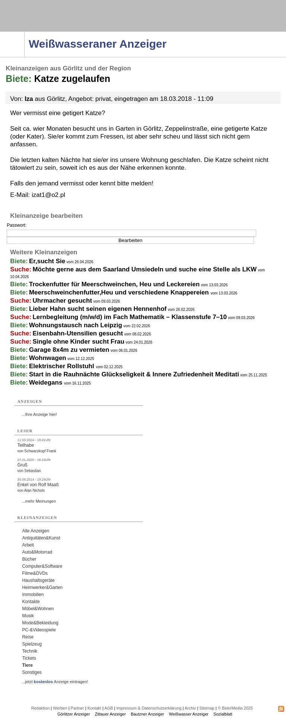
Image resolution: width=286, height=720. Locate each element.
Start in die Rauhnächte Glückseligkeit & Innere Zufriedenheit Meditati (134, 374)
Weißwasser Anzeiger (189, 714)
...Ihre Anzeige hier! (39, 414)
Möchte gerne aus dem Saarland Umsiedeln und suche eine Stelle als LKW (144, 269)
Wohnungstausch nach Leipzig (75, 325)
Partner (77, 708)
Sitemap (206, 708)
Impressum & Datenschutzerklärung (149, 708)
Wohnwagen (47, 357)
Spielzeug (32, 644)
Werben (60, 708)
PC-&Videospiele (39, 630)
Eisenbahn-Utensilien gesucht (77, 333)
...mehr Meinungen (39, 501)
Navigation (24, 34)
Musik (28, 616)
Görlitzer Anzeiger (73, 714)
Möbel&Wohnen (38, 609)
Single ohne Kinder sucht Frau (78, 341)
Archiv (190, 708)
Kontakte (30, 601)
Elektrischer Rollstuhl (62, 366)
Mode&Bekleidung (40, 623)
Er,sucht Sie (47, 261)
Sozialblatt (222, 714)
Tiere (27, 665)
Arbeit (28, 545)
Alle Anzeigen (35, 531)
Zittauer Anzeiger (110, 714)
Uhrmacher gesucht (62, 300)
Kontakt (94, 708)
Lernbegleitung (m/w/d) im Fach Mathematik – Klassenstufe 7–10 (129, 317)
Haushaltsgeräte (38, 580)
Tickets (29, 658)
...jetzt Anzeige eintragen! (55, 682)
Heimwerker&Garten (42, 587)
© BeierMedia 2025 (235, 708)
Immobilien (33, 594)
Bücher (29, 559)
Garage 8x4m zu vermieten (69, 349)
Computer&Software (42, 566)
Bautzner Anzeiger (147, 714)
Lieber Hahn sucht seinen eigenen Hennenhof (97, 308)
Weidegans (46, 382)
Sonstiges (32, 672)
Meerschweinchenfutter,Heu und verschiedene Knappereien (119, 292)
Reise (28, 637)
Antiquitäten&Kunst (41, 538)
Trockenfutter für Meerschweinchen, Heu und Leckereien (114, 284)
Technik (29, 651)
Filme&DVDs (35, 573)
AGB (108, 708)
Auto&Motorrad (37, 552)
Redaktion (40, 708)
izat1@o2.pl (48, 194)
